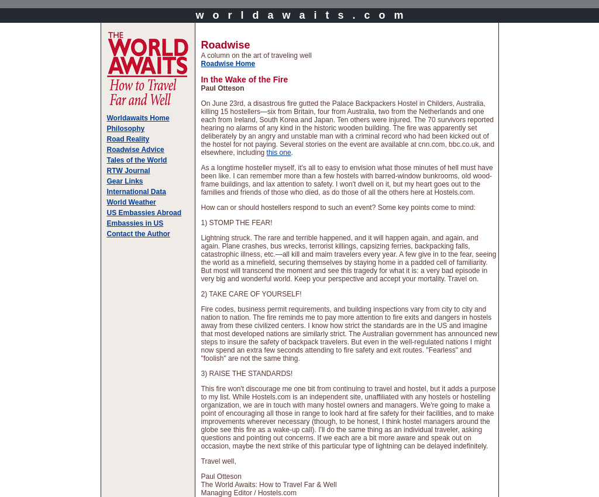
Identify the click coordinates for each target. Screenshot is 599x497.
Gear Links (125, 181)
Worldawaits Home (138, 118)
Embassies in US (135, 223)
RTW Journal (128, 171)
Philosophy (126, 129)
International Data (136, 192)
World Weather (131, 202)
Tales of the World (137, 160)
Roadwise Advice (135, 150)
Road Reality (128, 139)
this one (279, 153)
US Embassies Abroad (144, 213)
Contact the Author (138, 234)
